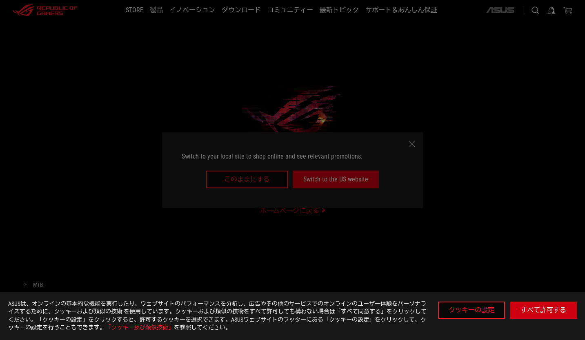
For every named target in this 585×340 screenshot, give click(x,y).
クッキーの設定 (471, 310)
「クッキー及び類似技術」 (139, 327)
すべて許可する (543, 310)
